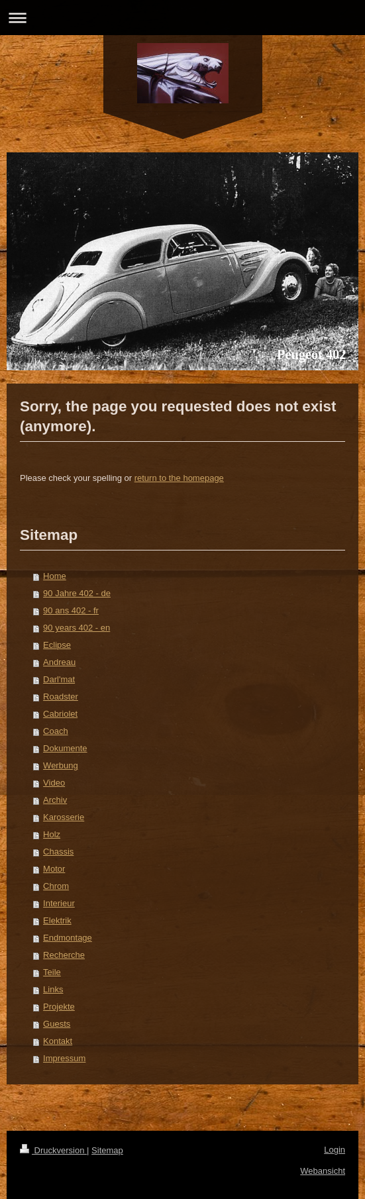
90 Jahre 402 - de (77, 593)
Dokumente (65, 748)
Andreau (59, 662)
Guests (56, 1024)
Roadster (60, 697)
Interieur (59, 903)
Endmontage (67, 938)
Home (54, 576)
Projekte (59, 1007)
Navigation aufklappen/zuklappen (182, 17)
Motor (54, 869)
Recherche (64, 955)
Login (334, 1150)
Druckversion (53, 1150)
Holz (51, 834)
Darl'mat (59, 679)
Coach (55, 731)
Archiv (55, 800)
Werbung (60, 765)
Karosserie (63, 817)
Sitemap (107, 1150)
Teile (52, 972)
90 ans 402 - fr (71, 610)
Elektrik (57, 920)
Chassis (58, 852)
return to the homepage (179, 478)
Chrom (56, 886)
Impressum (64, 1058)
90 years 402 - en (76, 628)
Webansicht (322, 1171)
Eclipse (57, 645)
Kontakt (57, 1041)
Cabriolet (60, 714)
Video (54, 783)
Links (53, 989)
